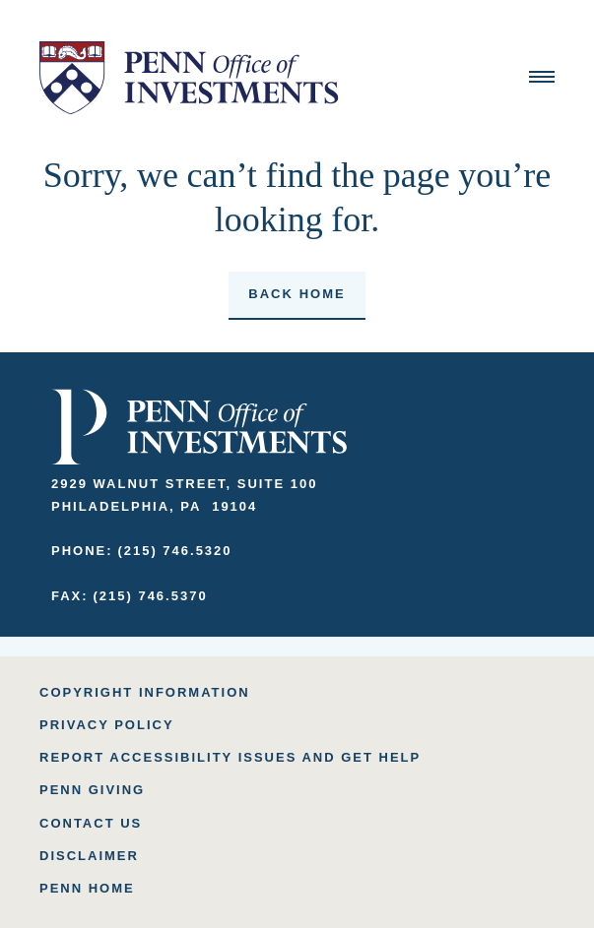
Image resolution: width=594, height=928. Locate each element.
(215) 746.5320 (174, 550)
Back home (296, 293)
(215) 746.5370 (150, 595)
